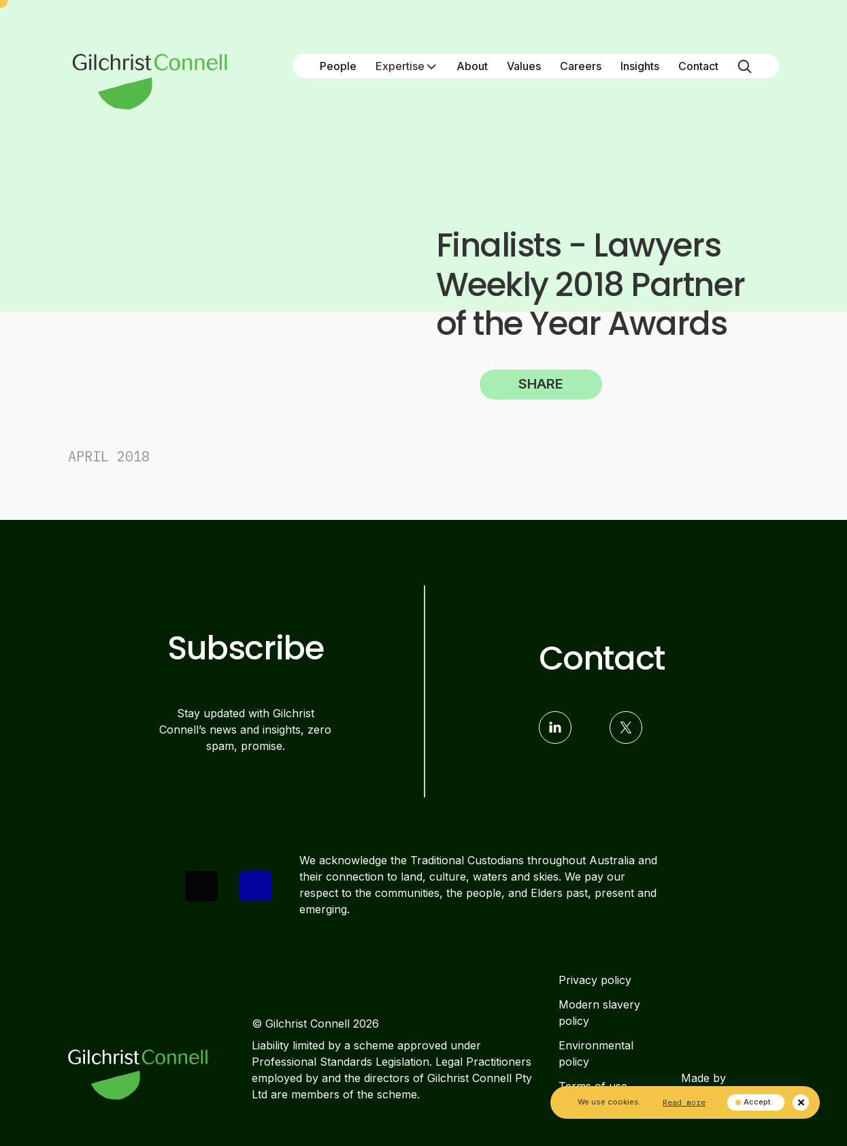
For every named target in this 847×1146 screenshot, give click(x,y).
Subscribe (245, 648)
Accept (753, 1102)
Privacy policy (595, 980)
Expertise (406, 66)
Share (540, 384)
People (338, 66)
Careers (580, 66)
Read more (684, 1102)
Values (524, 66)
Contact (698, 66)
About (472, 66)
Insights (639, 66)
